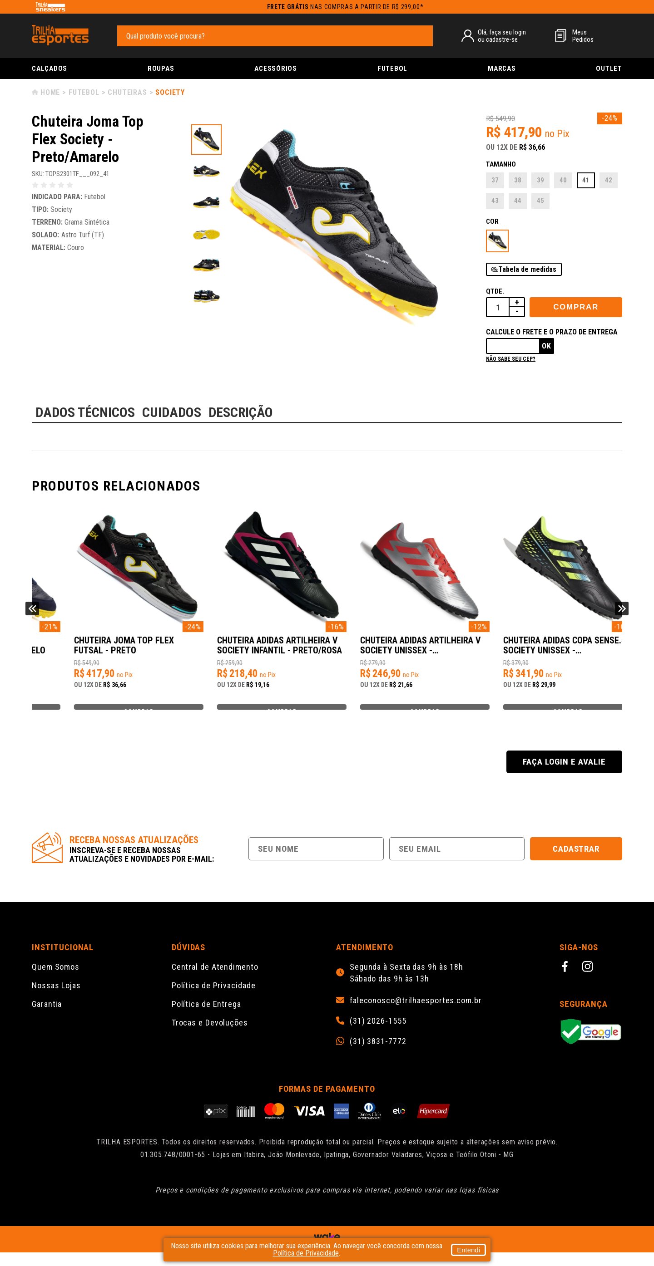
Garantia (47, 1017)
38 (517, 180)
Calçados (49, 68)
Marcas (502, 68)
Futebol (392, 68)
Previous (32, 615)
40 (563, 180)
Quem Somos (55, 980)
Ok (546, 346)
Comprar (576, 307)
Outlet (609, 68)
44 (517, 200)
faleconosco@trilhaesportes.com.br (416, 1014)
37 (495, 180)
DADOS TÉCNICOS (85, 412)
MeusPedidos (583, 36)
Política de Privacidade (214, 999)
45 (540, 200)
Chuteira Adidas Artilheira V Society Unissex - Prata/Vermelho (546, 650)
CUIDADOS (171, 412)
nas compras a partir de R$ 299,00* (345, 6)
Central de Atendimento (215, 980)
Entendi (468, 1250)
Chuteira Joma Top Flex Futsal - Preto (241, 650)
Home (50, 92)
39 (540, 180)
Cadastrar (576, 862)
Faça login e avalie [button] (564, 775)
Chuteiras (127, 92)
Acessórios (275, 68)
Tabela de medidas (527, 269)
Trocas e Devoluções (210, 1036)
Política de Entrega (206, 1017)
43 (495, 200)
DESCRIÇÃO (240, 412)
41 (586, 180)
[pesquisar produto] (421, 35)
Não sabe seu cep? (510, 359)
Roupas (161, 68)
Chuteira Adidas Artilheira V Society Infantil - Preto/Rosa (400, 650)
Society (170, 92)
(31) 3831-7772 (378, 1055)
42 (608, 180)
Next (622, 615)
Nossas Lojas (56, 999)
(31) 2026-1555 (378, 1034)
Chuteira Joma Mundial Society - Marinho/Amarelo (100, 650)
